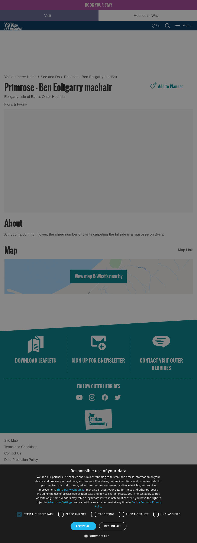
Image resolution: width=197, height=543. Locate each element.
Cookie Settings (141, 502)
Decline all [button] (112, 526)
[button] (98, 535)
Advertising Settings (60, 502)
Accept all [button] (83, 526)
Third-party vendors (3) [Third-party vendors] (71, 490)
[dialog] (98, 503)
